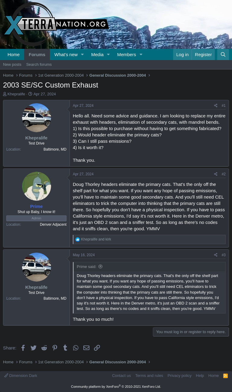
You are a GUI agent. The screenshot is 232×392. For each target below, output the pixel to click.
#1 (224, 106)
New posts (12, 64)
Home (14, 54)
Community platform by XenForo (116, 386)
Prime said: (86, 266)
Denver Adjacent (53, 224)
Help (200, 375)
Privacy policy (180, 375)
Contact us (121, 375)
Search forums (39, 64)
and (96, 239)
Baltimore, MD (55, 149)
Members (126, 54)
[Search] (223, 54)
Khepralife (16, 94)
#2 (224, 174)
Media (97, 54)
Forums (37, 54)
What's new (66, 54)
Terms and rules (149, 375)
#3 (224, 255)
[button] (82, 54)
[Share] (216, 105)
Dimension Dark (20, 375)
